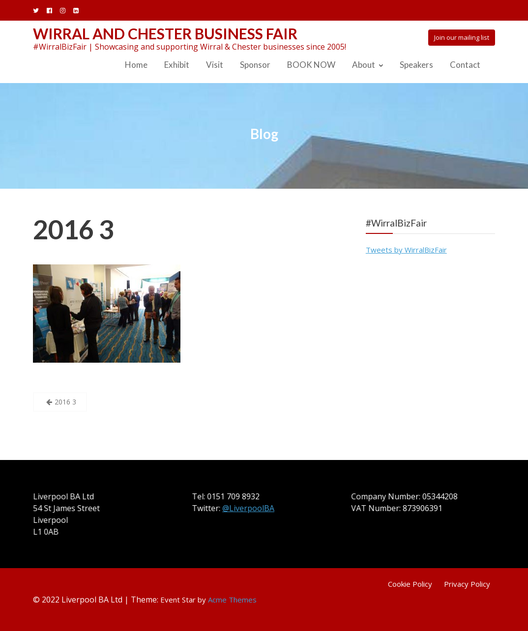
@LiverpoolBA (249, 508)
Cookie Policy (410, 584)
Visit (214, 64)
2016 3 (73, 229)
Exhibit (176, 64)
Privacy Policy (467, 584)
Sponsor (255, 64)
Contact (465, 64)
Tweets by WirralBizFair (406, 250)
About (363, 64)
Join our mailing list (461, 37)
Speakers (416, 64)
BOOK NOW (311, 64)
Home (136, 64)
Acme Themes (232, 599)
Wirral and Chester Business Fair (165, 33)
